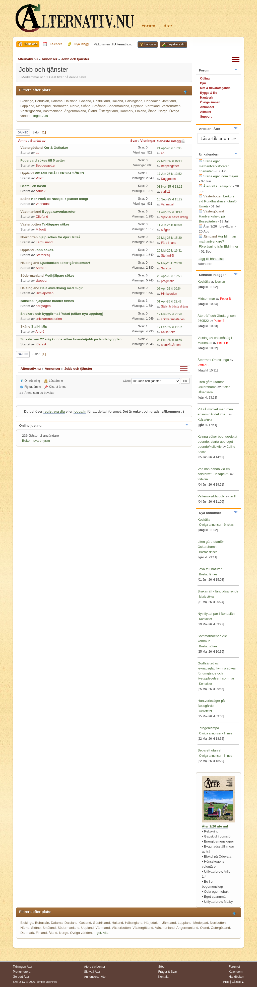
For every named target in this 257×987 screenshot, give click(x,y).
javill (232, 496)
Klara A (41, 344)
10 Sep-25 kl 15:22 (169, 199)
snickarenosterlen (49, 319)
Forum (148, 26)
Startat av (37, 140)
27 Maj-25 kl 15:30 (169, 238)
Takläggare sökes (56, 224)
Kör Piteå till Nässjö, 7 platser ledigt (59, 199)
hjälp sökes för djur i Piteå (59, 237)
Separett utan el (209, 750)
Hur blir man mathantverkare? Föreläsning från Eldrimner (218, 241)
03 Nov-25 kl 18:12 (169, 186)
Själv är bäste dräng (174, 217)
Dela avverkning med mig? (61, 288)
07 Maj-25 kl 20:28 (169, 263)
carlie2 (40, 191)
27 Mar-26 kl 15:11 (169, 161)
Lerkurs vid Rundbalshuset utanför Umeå (218, 201)
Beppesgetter (45, 165)
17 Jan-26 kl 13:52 (169, 174)
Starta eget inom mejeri (220, 176)
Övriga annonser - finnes (215, 733)
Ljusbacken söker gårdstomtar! (65, 263)
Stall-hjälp (39, 326)
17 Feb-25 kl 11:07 (169, 327)
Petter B (225, 298)
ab (37, 153)
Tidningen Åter (22, 966)
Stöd (161, 966)
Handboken (236, 976)
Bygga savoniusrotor (59, 211)
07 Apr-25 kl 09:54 (169, 288)
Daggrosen (168, 179)
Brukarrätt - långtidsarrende (218, 591)
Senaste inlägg (171, 141)
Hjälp (226, 981)
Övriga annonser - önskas (216, 524)
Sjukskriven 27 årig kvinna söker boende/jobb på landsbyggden (70, 339)
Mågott (41, 229)
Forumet (234, 966)
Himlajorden (44, 293)
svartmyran (41, 440)
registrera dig (54, 411)
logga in (80, 411)
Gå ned (23, 132)
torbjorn (203, 479)
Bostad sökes (208, 646)
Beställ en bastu (33, 186)
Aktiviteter (205, 711)
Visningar (148, 140)
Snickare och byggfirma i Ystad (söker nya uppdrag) (61, 314)
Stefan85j (43, 255)
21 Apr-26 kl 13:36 (169, 148)
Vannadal (42, 204)
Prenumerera (21, 971)
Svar (134, 140)
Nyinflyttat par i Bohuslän (216, 614)
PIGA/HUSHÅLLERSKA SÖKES (59, 173)
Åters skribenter (94, 966)
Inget (37, 116)
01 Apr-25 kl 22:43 (169, 301)
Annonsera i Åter (95, 976)
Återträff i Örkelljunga (213, 360)
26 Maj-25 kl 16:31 (169, 250)
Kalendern (235, 971)
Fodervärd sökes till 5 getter (42, 160)
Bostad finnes (208, 552)
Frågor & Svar (167, 971)
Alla (45, 116)
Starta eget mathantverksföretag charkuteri (214, 166)
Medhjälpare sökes (59, 275)
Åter (168, 26)
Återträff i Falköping (217, 186)
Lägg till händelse (211, 259)
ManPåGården (171, 345)
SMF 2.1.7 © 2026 (24, 981)
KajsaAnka (168, 332)
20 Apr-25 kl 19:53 (169, 276)
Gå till (126, 380)
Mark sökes (206, 596)
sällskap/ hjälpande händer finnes (47, 301)
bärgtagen (43, 306)
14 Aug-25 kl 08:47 (169, 212)
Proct (39, 178)
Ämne (22, 140)
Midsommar (206, 298)
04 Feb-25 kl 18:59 (169, 340)
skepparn (42, 280)
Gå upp (23, 354)
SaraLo (41, 268)
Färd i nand (44, 242)
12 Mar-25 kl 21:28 (169, 314)
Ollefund (42, 216)
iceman (220, 281)
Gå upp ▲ (238, 981)
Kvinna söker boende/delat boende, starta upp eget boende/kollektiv (217, 441)
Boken (27, 440)
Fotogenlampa (208, 728)
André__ (41, 331)
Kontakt (163, 976)
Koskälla (204, 281)
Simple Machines (47, 981)
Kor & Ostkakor (56, 147)
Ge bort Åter (21, 976)
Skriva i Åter (92, 971)
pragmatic (167, 281)
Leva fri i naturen (210, 569)
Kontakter (205, 619)
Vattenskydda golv (212, 496)
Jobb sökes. (44, 250)
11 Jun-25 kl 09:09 (169, 225)
